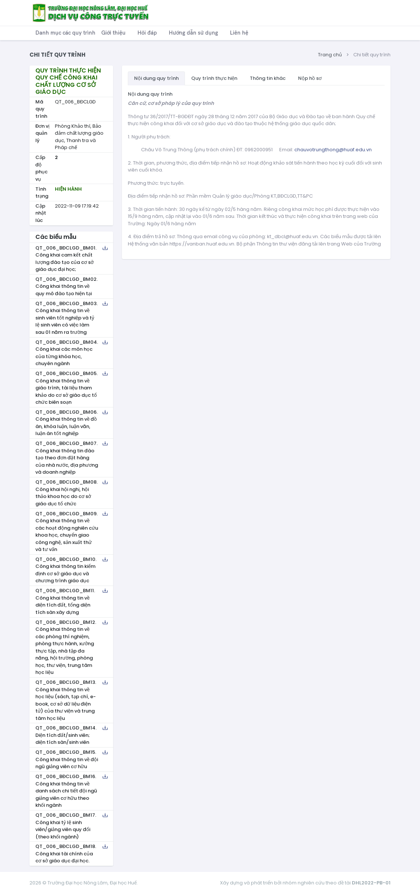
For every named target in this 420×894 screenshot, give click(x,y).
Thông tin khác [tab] (268, 78)
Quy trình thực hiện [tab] (214, 78)
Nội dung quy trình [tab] (156, 78)
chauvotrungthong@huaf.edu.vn (333, 149)
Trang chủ (330, 54)
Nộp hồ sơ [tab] (310, 78)
